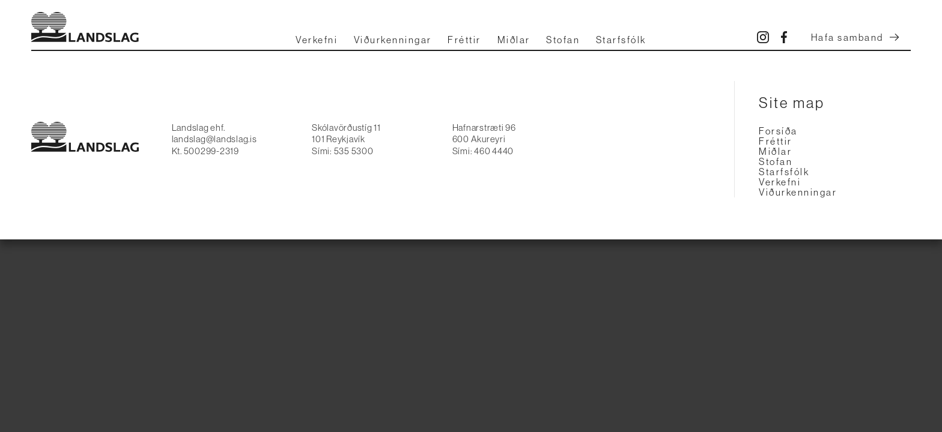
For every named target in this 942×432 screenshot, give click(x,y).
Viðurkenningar (393, 40)
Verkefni (317, 40)
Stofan (563, 40)
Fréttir (464, 40)
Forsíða (778, 131)
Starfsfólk (621, 40)
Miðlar (513, 40)
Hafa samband (855, 37)
